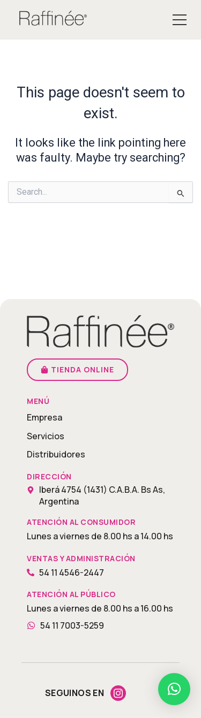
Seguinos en (74, 693)
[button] (174, 689)
